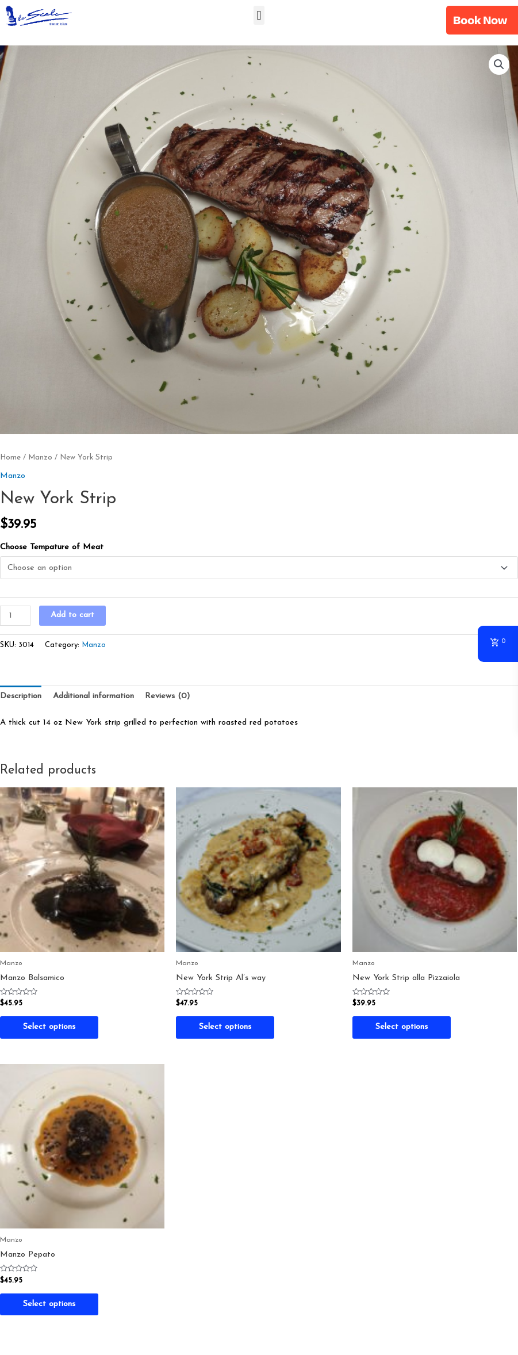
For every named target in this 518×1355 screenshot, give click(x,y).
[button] (259, 15)
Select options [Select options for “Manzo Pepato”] (49, 1304)
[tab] (20, 696)
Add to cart (72, 615)
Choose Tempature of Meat (51, 547)
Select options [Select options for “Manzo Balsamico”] (49, 1027)
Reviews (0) (167, 696)
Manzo (40, 457)
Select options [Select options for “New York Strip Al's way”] (225, 1027)
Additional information (93, 696)
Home (10, 457)
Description (20, 696)
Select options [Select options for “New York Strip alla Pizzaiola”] (401, 1027)
